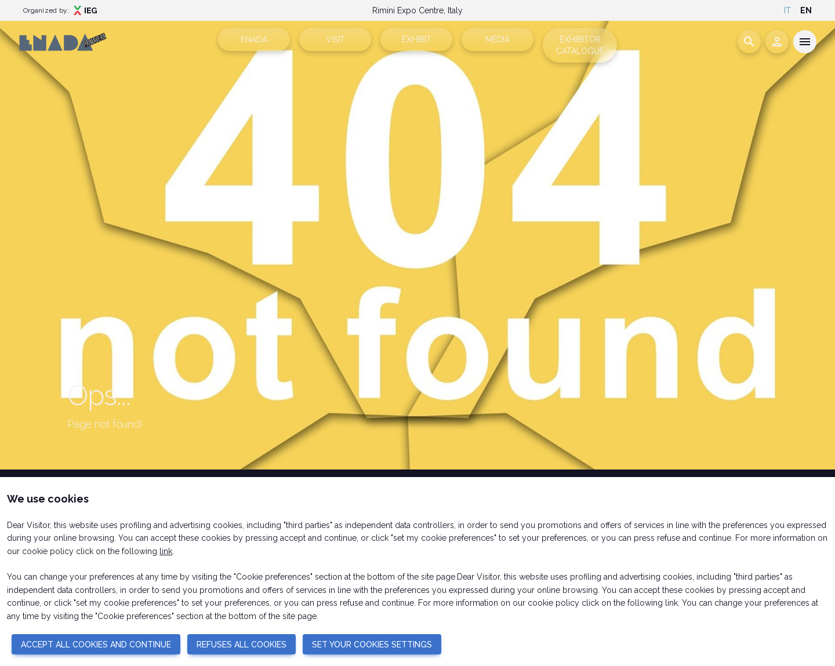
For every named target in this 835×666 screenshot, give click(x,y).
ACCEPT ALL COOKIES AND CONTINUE (96, 644)
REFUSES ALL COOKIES (241, 644)
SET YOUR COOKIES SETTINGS (372, 644)
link (165, 551)
